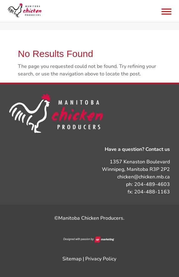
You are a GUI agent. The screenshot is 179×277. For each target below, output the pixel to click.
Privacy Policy (100, 258)
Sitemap (72, 258)
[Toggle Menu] (166, 11)
